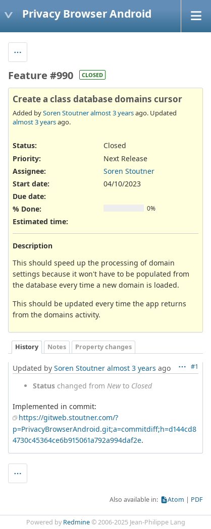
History (26, 347)
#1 (194, 366)
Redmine (76, 522)
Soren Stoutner (66, 112)
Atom (176, 499)
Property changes (103, 347)
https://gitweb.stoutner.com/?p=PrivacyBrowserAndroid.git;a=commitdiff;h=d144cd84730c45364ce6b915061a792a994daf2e (104, 429)
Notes (56, 347)
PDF (197, 499)
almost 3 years (112, 112)
